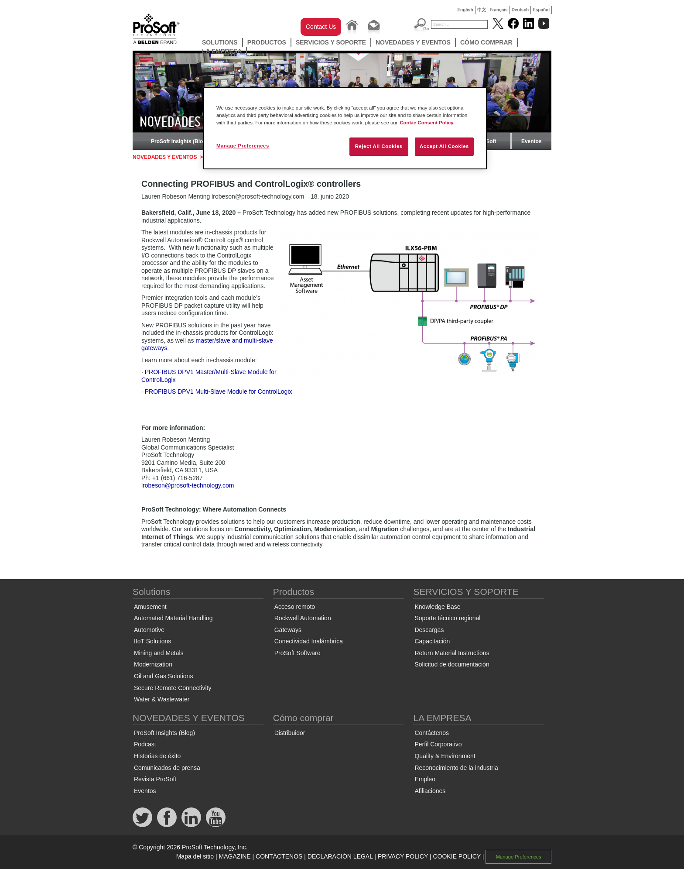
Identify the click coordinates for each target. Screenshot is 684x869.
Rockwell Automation (302, 618)
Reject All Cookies (379, 146)
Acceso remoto (294, 606)
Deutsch (520, 9)
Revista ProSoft (155, 779)
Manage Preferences (518, 856)
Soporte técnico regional (447, 618)
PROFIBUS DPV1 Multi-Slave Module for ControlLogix (218, 391)
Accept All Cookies (444, 146)
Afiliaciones (429, 790)
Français (499, 9)
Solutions (220, 42)
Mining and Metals (159, 652)
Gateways (287, 629)
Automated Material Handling (173, 618)
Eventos (531, 141)
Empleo (424, 779)
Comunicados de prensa (167, 767)
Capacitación (432, 641)
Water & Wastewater (161, 699)
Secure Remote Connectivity (172, 687)
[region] (345, 128)
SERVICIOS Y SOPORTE (331, 42)
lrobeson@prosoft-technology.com (187, 485)
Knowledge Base (437, 606)
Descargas (429, 629)
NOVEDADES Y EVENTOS (413, 42)
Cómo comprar (486, 42)
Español (541, 9)
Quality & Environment (444, 755)
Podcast (145, 744)
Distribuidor (289, 732)
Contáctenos (431, 732)
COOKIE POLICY (456, 856)
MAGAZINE (235, 856)
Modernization (153, 664)
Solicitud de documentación (451, 664)
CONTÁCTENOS (279, 856)
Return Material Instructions (451, 652)
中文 (481, 9)
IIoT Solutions (152, 641)
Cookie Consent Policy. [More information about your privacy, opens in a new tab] (427, 122)
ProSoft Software (297, 652)
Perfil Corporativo (438, 744)
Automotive (149, 629)
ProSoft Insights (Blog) (179, 141)
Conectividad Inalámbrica (308, 641)
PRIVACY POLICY (403, 856)
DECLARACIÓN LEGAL (340, 856)
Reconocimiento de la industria (456, 767)
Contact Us (321, 26)
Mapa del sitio (195, 856)
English (465, 9)
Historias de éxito (157, 755)
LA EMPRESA (222, 51)
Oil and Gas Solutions (163, 676)
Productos (266, 42)
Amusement (150, 606)
